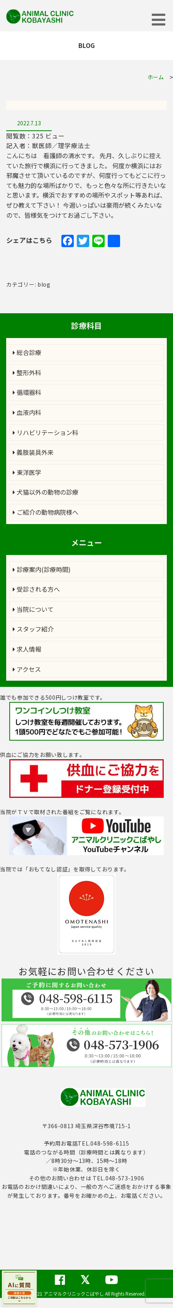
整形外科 (27, 372)
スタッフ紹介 (33, 629)
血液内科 (27, 412)
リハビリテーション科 (45, 432)
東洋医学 (27, 472)
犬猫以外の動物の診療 (45, 492)
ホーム (156, 77)
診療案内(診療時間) (42, 569)
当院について (33, 609)
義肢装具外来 (33, 452)
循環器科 (27, 392)
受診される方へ (36, 589)
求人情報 (27, 649)
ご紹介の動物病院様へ (45, 512)
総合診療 (27, 352)
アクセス (27, 669)
